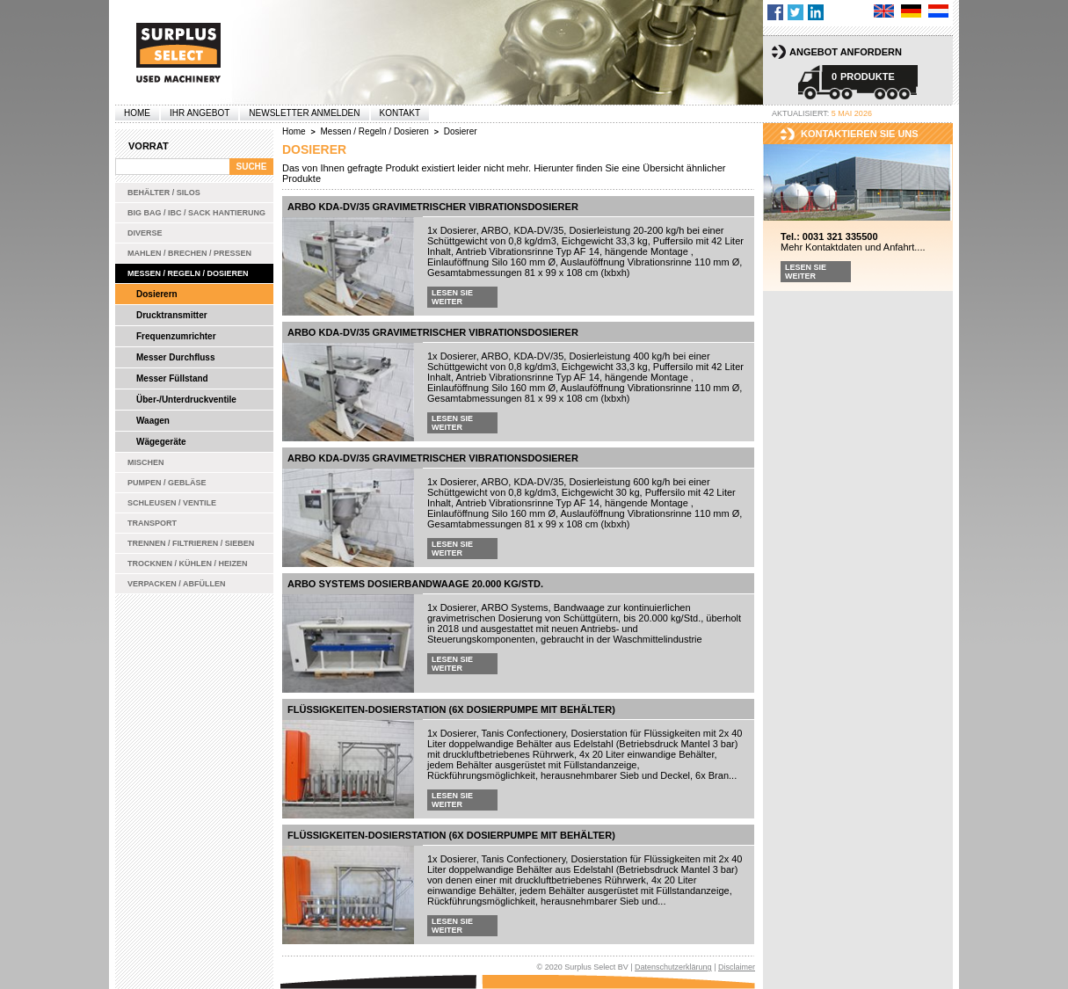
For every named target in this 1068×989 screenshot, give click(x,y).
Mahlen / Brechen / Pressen (189, 253)
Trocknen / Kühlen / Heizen (187, 563)
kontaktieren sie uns (860, 133)
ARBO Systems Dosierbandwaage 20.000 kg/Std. (415, 583)
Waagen (153, 420)
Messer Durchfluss (175, 357)
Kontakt (400, 113)
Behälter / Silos (163, 192)
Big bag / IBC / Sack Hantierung (196, 212)
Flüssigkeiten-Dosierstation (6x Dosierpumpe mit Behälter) (451, 709)
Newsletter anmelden (304, 113)
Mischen (145, 462)
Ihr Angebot (199, 113)
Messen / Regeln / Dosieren (188, 273)
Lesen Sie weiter (452, 297)
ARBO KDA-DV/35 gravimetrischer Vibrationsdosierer (432, 206)
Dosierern (157, 294)
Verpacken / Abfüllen (176, 583)
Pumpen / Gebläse (167, 482)
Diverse (145, 233)
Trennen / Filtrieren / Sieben (190, 543)
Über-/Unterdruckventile (186, 399)
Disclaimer (736, 967)
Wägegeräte (161, 442)
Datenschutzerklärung (673, 967)
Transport (152, 523)
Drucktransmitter (171, 315)
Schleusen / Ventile (171, 502)
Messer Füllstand (172, 378)
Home (137, 113)
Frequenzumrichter (176, 336)
